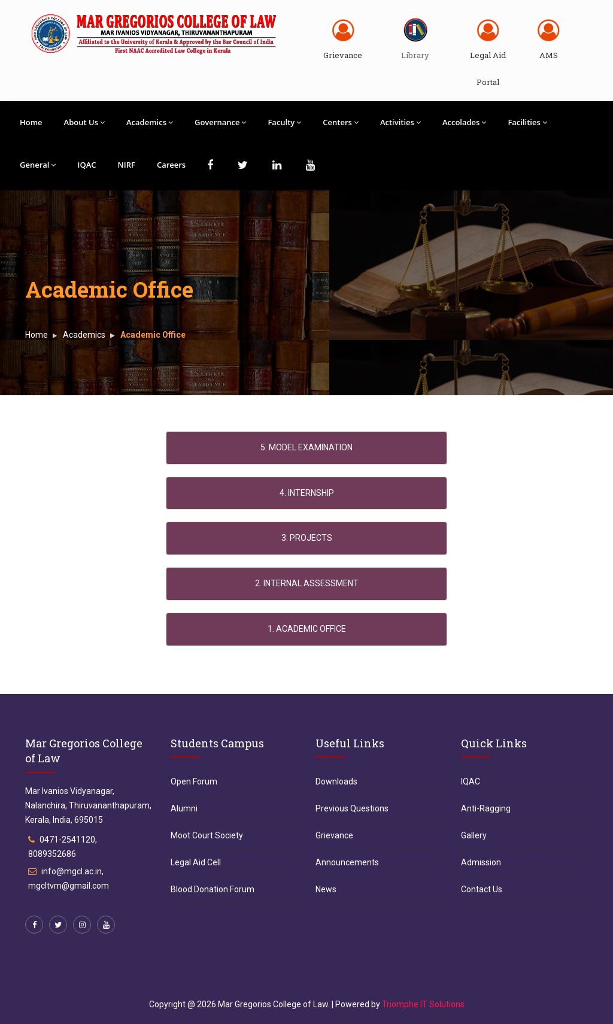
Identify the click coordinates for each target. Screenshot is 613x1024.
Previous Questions (352, 808)
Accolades (464, 122)
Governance (220, 122)
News (325, 889)
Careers (171, 164)
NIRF (126, 164)
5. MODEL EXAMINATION (306, 447)
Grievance (342, 55)
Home (31, 122)
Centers (341, 122)
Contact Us (481, 889)
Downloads (336, 781)
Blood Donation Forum (212, 889)
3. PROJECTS (306, 538)
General (38, 164)
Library (415, 55)
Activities (400, 122)
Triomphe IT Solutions (423, 1004)
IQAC (86, 164)
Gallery (474, 835)
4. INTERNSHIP (307, 493)
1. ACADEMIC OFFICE (307, 629)
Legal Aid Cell (196, 862)
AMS (548, 55)
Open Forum (194, 781)
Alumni (184, 808)
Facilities (527, 122)
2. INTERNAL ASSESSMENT (307, 583)
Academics (149, 122)
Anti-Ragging (486, 808)
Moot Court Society (207, 835)
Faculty (284, 122)
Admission (481, 862)
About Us (84, 122)
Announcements (347, 862)
